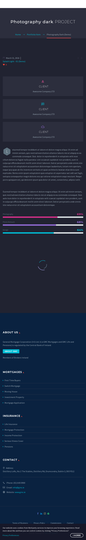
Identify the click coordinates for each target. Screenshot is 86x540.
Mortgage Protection (14, 429)
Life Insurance (11, 424)
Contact (70, 523)
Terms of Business (20, 523)
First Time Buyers (13, 380)
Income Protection (13, 435)
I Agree (77, 535)
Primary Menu (81, 4)
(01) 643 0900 (19, 482)
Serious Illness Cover (14, 441)
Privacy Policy (39, 523)
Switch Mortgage (12, 386)
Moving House (11, 391)
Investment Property (14, 397)
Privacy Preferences (11, 535)
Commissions (56, 523)
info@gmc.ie (18, 487)
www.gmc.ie (20, 492)
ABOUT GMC (11, 351)
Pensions (9, 446)
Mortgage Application (15, 402)
